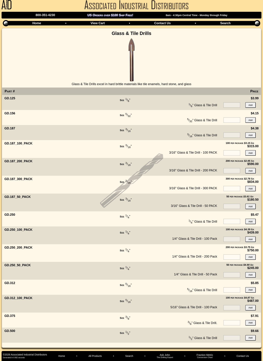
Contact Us (162, 23)
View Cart (98, 23)
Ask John (165, 356)
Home (36, 23)
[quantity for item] (231, 105)
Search (225, 23)
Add (250, 105)
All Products (95, 356)
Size (122, 100)
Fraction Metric (205, 356)
